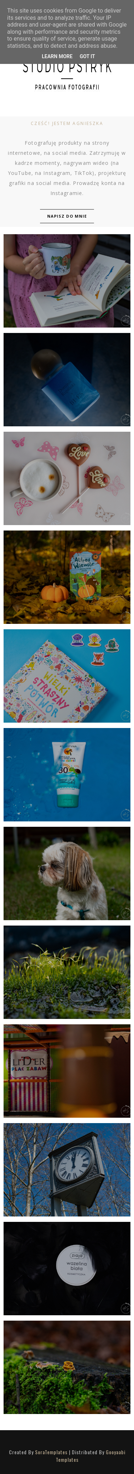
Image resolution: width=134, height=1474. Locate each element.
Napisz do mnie (67, 216)
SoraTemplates (51, 1452)
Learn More (57, 56)
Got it (87, 56)
